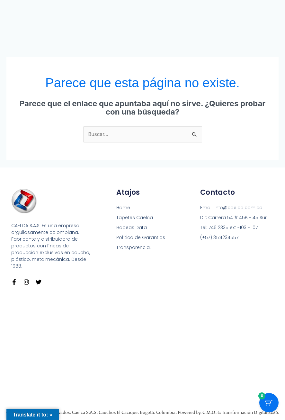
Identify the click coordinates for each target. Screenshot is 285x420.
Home (123, 208)
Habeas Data (131, 228)
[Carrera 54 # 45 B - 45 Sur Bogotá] (142, 345)
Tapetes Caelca (134, 218)
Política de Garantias (140, 238)
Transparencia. (133, 247)
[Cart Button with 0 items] (269, 404)
